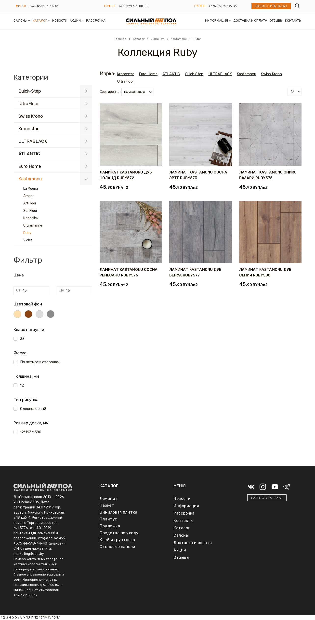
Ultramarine (32, 225)
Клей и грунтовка (117, 539)
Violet (28, 240)
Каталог (40, 20)
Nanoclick (31, 218)
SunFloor (30, 211)
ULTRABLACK (32, 141)
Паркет (107, 505)
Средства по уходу (119, 533)
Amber (28, 196)
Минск (21, 6)
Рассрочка (95, 20)
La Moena (30, 189)
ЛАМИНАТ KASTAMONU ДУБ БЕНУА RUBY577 (195, 272)
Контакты (293, 20)
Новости (59, 20)
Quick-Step (29, 91)
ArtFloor (29, 203)
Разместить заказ (271, 6)
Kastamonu (30, 179)
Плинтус (108, 519)
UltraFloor (28, 103)
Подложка (110, 526)
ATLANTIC (29, 154)
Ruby (27, 233)
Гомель (109, 6)
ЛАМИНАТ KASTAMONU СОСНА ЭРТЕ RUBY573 (198, 175)
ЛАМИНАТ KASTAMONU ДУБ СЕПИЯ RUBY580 (265, 272)
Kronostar (28, 128)
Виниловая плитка (118, 512)
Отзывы (276, 20)
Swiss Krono (30, 116)
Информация (216, 20)
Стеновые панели (117, 546)
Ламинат (109, 498)
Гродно (200, 6)
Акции (75, 20)
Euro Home (29, 166)
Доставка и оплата (250, 20)
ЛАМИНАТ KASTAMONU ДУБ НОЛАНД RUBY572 (126, 175)
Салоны (20, 20)
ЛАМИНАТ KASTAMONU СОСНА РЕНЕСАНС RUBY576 (129, 272)
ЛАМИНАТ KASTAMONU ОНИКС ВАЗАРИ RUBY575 (268, 175)
